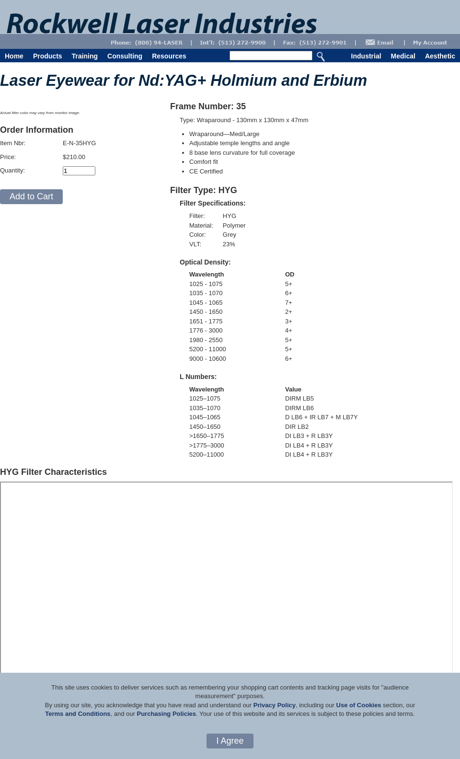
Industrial (366, 56)
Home (14, 56)
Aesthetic (440, 56)
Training (85, 56)
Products (47, 56)
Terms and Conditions (77, 713)
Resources (169, 56)
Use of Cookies (358, 705)
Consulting (124, 56)
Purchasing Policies (166, 713)
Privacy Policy (274, 705)
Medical (403, 56)
